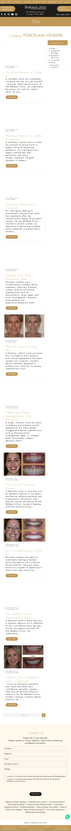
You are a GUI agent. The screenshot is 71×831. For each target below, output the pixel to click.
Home (3, 2)
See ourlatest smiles (64, 9)
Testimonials (52, 2)
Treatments (17, 2)
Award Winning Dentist (35, 812)
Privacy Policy (60, 776)
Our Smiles (27, 2)
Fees (60, 2)
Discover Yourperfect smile (7, 9)
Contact (67, 2)
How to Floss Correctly (34, 809)
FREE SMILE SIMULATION (9, 828)
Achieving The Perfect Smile (39, 804)
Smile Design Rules (16, 804)
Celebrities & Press (39, 2)
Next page (43, 715)
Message (35, 770)
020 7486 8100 (63, 14)
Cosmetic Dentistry (55, 56)
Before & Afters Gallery (16, 802)
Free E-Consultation (62, 828)
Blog (53, 48)
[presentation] (35, 787)
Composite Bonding (55, 52)
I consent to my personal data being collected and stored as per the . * (36, 776)
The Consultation (56, 802)
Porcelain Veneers (55, 66)
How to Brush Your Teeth (47, 807)
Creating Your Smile (38, 802)
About (9, 2)
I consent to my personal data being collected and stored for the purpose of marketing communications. (33, 780)
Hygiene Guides (27, 807)
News (53, 63)
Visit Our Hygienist (55, 809)
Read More (12, 97)
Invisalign (55, 60)
